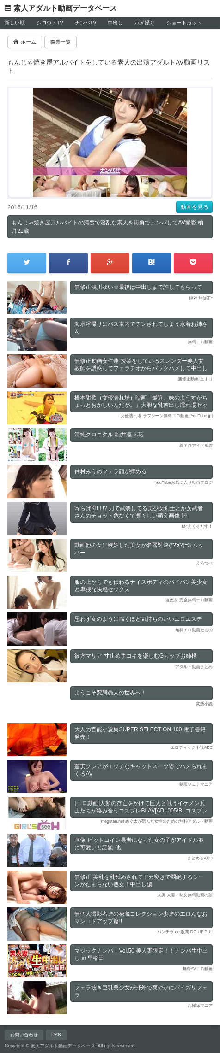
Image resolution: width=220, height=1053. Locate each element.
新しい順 (15, 22)
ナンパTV (86, 22)
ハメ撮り (144, 22)
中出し (115, 22)
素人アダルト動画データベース (65, 8)
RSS (56, 1034)
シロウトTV (50, 22)
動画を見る (194, 207)
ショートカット (184, 22)
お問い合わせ (24, 1034)
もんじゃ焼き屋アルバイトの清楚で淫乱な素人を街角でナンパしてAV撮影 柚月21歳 (107, 226)
